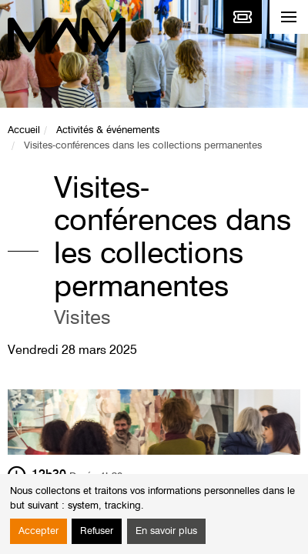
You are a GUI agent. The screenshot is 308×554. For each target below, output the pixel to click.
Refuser (96, 531)
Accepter (38, 531)
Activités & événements (107, 130)
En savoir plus (166, 531)
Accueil (24, 130)
